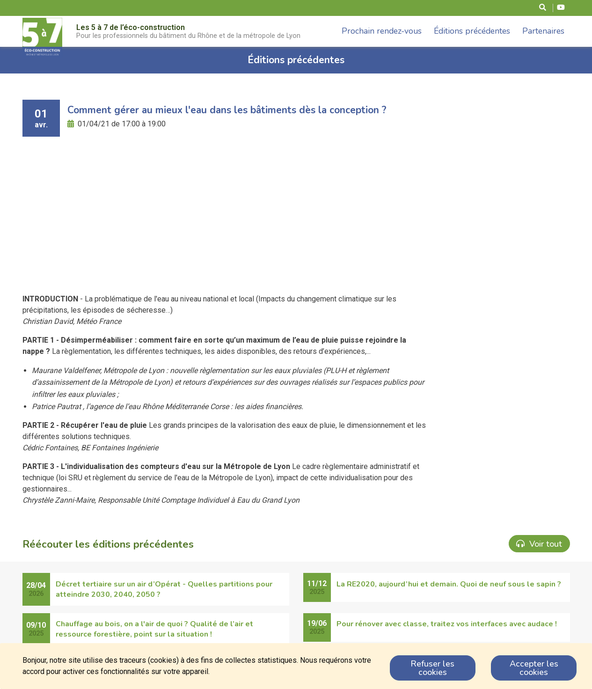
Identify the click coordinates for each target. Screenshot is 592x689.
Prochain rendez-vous (382, 31)
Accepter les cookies (534, 668)
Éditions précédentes (472, 31)
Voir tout (539, 544)
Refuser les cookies (432, 668)
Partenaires (543, 31)
